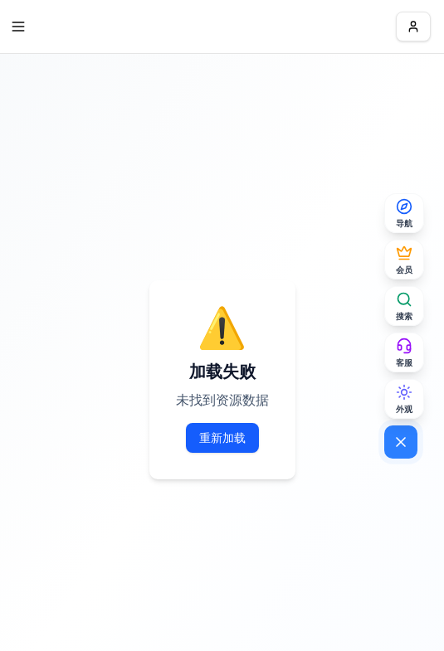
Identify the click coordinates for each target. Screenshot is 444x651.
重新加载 (222, 437)
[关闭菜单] (400, 442)
